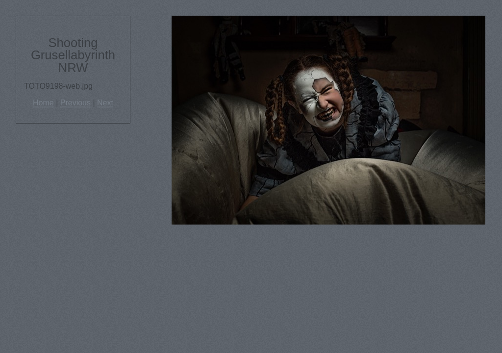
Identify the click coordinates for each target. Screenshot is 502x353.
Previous (75, 103)
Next (105, 103)
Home (43, 103)
